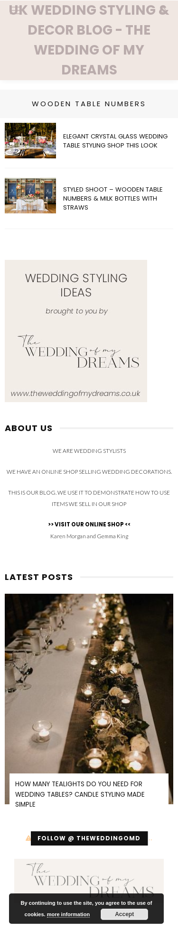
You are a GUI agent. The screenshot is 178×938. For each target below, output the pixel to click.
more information (68, 914)
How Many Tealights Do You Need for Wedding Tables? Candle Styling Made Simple (80, 794)
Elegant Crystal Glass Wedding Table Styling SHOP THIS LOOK (115, 141)
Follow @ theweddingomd (89, 838)
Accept (124, 914)
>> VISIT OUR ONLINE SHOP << (89, 524)
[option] (89, 707)
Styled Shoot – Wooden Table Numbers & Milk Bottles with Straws (113, 198)
